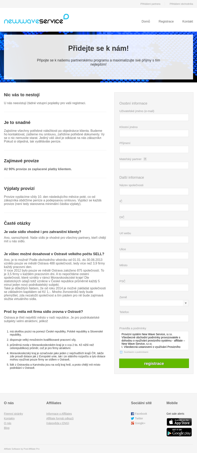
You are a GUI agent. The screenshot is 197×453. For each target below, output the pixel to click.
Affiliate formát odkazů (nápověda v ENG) (59, 421)
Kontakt (187, 21)
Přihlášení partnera (150, 4)
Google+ (140, 423)
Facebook (141, 413)
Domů (146, 21)
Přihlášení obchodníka (181, 4)
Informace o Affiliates (59, 413)
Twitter (139, 418)
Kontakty (9, 418)
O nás (7, 423)
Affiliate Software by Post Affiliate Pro (22, 449)
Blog (6, 427)
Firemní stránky (13, 413)
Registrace (166, 21)
